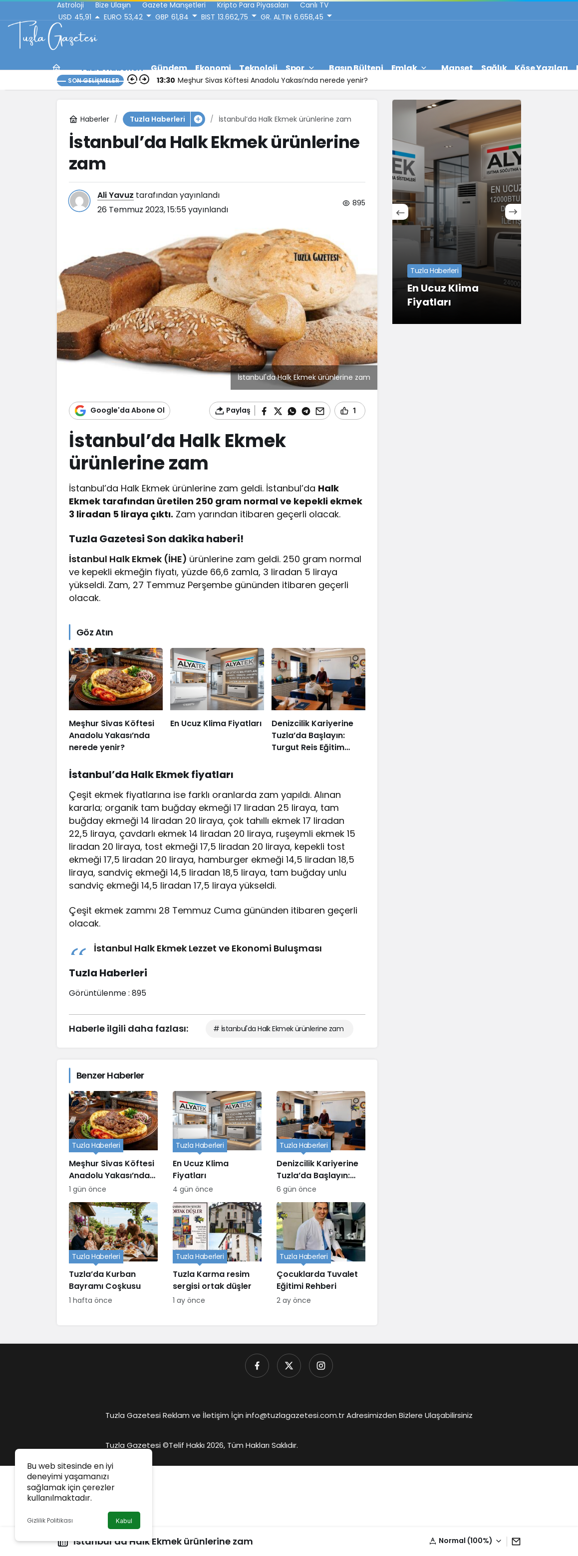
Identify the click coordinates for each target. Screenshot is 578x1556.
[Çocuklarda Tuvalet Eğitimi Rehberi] (321, 1254)
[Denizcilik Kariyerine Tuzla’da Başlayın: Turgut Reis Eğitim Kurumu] (318, 701)
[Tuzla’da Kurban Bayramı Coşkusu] (113, 1254)
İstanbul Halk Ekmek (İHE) (128, 559)
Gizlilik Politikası (50, 1520)
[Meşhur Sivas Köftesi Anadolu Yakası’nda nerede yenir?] (116, 701)
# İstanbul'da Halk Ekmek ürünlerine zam (278, 1029)
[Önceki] (400, 212)
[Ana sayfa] (56, 68)
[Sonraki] (513, 212)
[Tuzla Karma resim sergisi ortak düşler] (217, 1254)
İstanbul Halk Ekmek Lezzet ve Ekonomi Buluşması (208, 948)
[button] (466, 1541)
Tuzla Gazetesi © (137, 1445)
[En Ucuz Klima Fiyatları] (217, 701)
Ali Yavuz (115, 195)
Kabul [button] (124, 1521)
